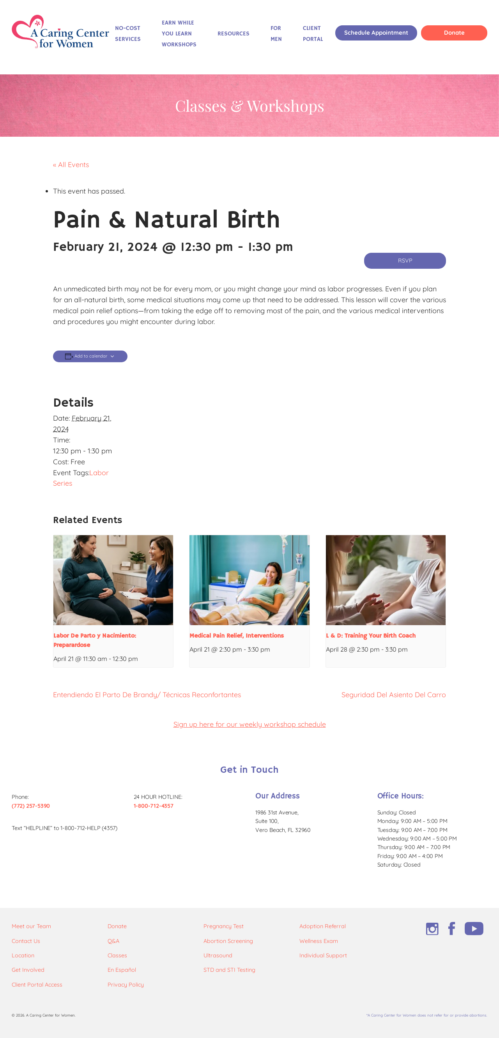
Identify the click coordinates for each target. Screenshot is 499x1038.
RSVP (405, 260)
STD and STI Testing (229, 969)
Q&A (113, 941)
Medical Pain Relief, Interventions (236, 636)
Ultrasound (217, 955)
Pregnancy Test (223, 926)
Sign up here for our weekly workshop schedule (249, 724)
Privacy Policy (126, 984)
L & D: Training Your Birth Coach (371, 636)
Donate (454, 32)
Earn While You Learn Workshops (179, 33)
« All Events (71, 164)
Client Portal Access (37, 984)
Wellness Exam (318, 941)
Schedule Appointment (376, 32)
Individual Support (323, 955)
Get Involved (28, 969)
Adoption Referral (322, 926)
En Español (122, 969)
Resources (234, 33)
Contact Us (26, 941)
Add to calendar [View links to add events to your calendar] (90, 356)
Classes (117, 955)
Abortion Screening (228, 941)
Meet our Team (31, 926)
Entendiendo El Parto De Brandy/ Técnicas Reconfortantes (147, 694)
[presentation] (113, 580)
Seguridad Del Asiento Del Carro (394, 694)
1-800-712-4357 (153, 805)
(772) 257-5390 (31, 805)
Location (23, 955)
